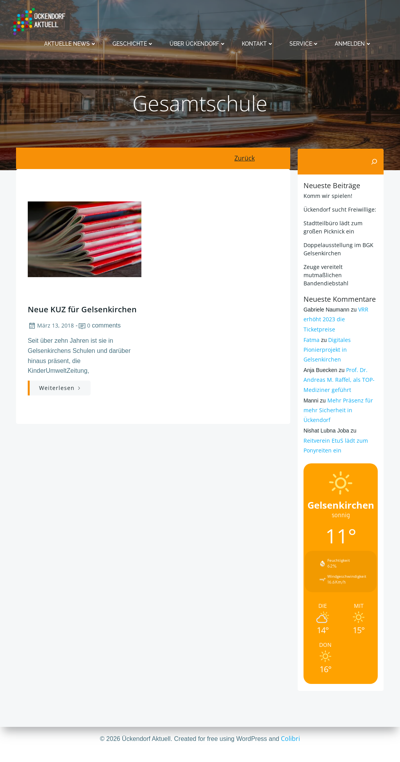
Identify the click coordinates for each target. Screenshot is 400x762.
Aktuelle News (70, 43)
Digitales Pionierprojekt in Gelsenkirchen (326, 339)
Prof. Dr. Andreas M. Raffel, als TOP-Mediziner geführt (338, 369)
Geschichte (133, 43)
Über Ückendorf (198, 43)
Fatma (311, 329)
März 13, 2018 (50, 327)
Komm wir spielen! (327, 195)
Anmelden (353, 43)
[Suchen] (375, 161)
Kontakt (258, 43)
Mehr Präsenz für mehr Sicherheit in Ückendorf (337, 399)
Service (304, 43)
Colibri (290, 738)
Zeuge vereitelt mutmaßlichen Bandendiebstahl (325, 275)
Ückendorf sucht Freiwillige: (339, 209)
